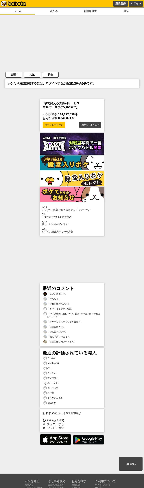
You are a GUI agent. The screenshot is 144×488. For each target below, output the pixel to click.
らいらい (49, 358)
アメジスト (50, 378)
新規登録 (120, 3)
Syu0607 (49, 403)
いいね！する (54, 420)
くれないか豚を (53, 398)
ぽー (47, 368)
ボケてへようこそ (90, 125)
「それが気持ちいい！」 (57, 304)
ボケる (54, 11)
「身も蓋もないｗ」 (55, 332)
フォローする (53, 424)
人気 (32, 74)
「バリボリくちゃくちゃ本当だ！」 (63, 322)
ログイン (136, 3)
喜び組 (48, 393)
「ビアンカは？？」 (55, 294)
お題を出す (90, 11)
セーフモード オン (54, 125)
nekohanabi (51, 363)
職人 (126, 11)
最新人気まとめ (56, 484)
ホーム (17, 11)
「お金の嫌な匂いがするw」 (59, 341)
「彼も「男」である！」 (57, 336)
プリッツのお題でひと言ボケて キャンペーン (72, 208)
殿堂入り (29, 484)
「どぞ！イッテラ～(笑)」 (58, 309)
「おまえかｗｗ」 (54, 326)
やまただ (49, 373)
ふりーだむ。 (52, 383)
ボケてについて (102, 484)
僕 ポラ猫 (50, 388)
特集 (50, 74)
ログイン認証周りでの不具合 (72, 230)
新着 (13, 74)
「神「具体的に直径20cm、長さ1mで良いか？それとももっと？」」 (71, 315)
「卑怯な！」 (52, 299)
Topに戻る (130, 464)
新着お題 (76, 484)
